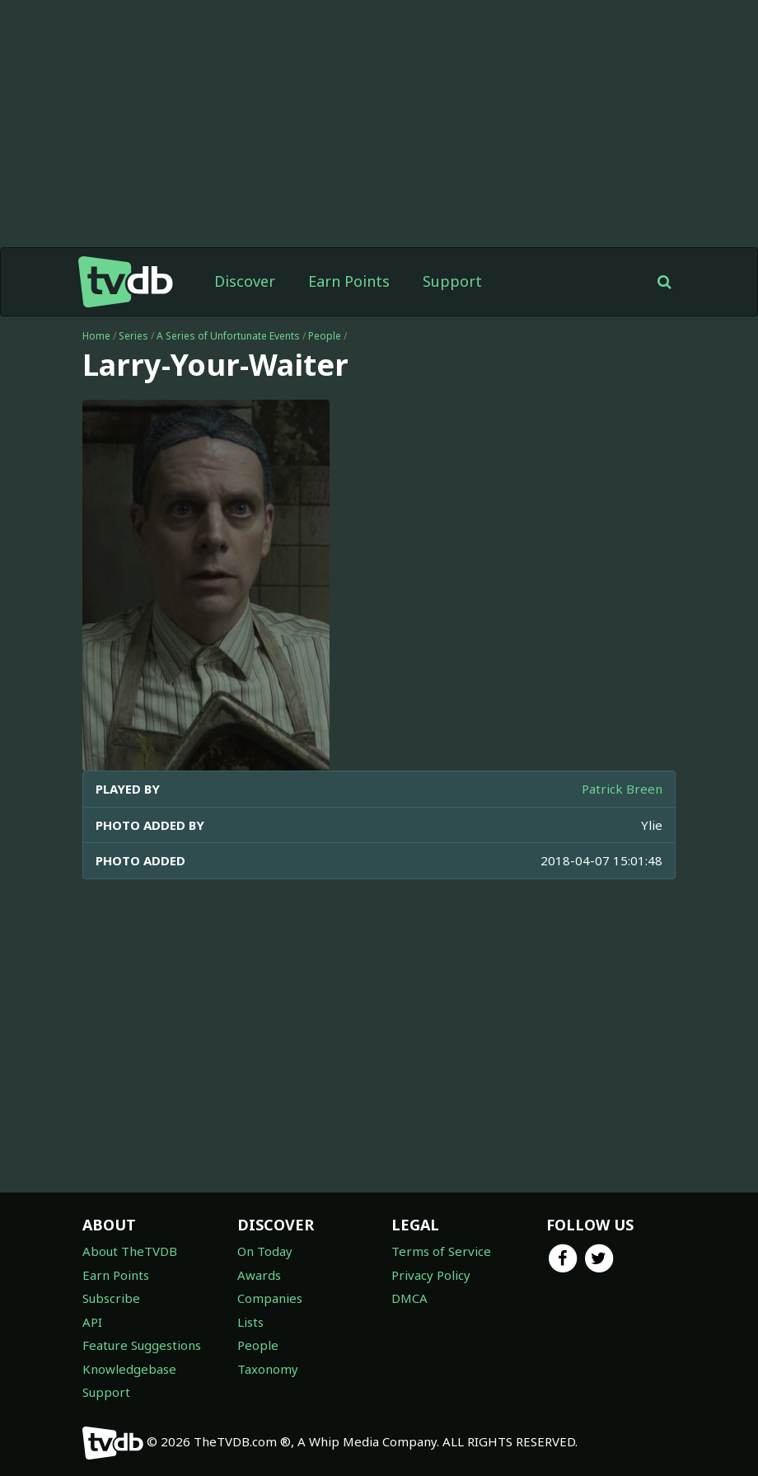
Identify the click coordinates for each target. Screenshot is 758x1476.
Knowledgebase (129, 1369)
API (92, 1322)
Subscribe (111, 1298)
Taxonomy (267, 1369)
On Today (264, 1251)
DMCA (409, 1298)
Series (133, 336)
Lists (250, 1322)
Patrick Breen (622, 788)
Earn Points (349, 281)
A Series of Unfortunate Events (228, 336)
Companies (269, 1298)
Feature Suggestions (141, 1345)
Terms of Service (441, 1251)
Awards (259, 1275)
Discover (244, 281)
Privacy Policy (430, 1275)
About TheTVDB (129, 1251)
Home (96, 336)
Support (452, 281)
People (324, 336)
